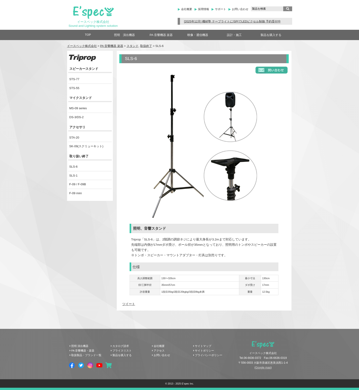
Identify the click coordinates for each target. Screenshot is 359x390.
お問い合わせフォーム (272, 70)
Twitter (81, 365)
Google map (263, 367)
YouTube (99, 365)
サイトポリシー (204, 350)
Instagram (90, 365)
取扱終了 (146, 46)
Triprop (82, 58)
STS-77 (74, 79)
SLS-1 (73, 175)
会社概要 (186, 9)
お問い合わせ (240, 9)
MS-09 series (78, 108)
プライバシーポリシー (208, 355)
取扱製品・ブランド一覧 (86, 355)
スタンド (133, 46)
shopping (108, 365)
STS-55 (74, 88)
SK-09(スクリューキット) (86, 146)
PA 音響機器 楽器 (161, 35)
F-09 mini (75, 193)
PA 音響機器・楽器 (82, 350)
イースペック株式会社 (82, 46)
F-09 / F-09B (77, 184)
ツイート (128, 304)
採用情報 (203, 9)
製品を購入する (271, 35)
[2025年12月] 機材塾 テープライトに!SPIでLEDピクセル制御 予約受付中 (232, 21)
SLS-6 (73, 166)
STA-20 (74, 137)
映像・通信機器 (197, 35)
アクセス (159, 350)
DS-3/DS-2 (76, 117)
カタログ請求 (120, 346)
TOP (88, 34)
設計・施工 (234, 35)
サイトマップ (203, 346)
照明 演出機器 (124, 35)
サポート (220, 9)
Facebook (71, 365)
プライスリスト (122, 350)
